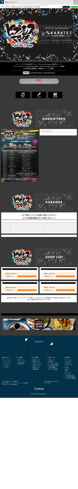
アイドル (67, 457)
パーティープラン (22, 452)
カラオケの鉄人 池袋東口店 (20, 330)
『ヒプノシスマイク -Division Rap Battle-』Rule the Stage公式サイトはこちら (39, 397)
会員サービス (51, 451)
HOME (16, 439)
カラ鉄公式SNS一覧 (52, 457)
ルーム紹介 (5, 458)
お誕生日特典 (21, 454)
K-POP (66, 458)
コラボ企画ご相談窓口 (70, 468)
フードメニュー (6, 455)
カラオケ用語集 (51, 458)
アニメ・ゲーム (68, 451)
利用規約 (31, 439)
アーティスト (68, 465)
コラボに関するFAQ (69, 466)
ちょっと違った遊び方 (53, 455)
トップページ (2, 5)
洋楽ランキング (36, 458)
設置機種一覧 (36, 460)
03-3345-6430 (65, 341)
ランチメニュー (6, 456)
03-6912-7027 (27, 341)
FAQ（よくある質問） (53, 460)
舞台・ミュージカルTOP (39, 425)
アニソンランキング (37, 454)
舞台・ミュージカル (15, 5)
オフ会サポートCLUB (53, 454)
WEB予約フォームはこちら (27, 345)
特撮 (66, 462)
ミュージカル (68, 452)
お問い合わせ (54, 442)
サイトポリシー (46, 439)
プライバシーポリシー (61, 439)
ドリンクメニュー (7, 453)
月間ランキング (36, 451)
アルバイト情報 (39, 442)
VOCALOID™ (68, 454)
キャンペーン (21, 455)
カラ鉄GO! (50, 452)
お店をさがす (5, 448)
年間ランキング (36, 452)
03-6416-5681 (27, 364)
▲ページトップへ (39, 422)
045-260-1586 (65, 364)
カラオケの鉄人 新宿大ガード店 (58, 330)
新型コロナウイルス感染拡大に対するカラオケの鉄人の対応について (39, 86)
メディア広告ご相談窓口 (70, 469)
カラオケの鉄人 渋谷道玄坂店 (19, 354)
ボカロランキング (37, 455)
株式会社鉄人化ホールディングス (24, 442)
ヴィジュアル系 (68, 455)
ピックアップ (68, 463)
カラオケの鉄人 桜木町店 (58, 354)
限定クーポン (21, 451)
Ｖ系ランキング (36, 457)
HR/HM (67, 460)
